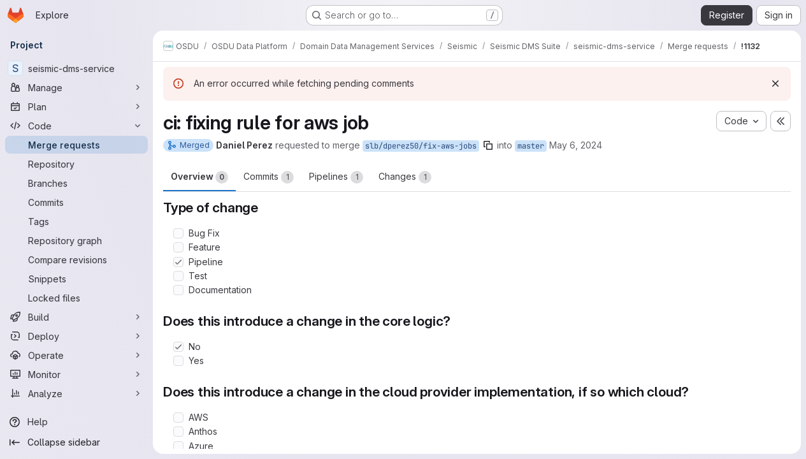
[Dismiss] (775, 83)
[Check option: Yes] (178, 361)
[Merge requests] (76, 145)
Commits (268, 177)
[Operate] (76, 355)
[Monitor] (76, 374)
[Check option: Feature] (178, 247)
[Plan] (76, 106)
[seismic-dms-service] (76, 68)
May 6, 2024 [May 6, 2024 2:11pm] (575, 145)
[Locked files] (76, 298)
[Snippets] (76, 279)
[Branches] (76, 183)
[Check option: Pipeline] (178, 262)
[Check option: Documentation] (178, 290)
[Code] (76, 126)
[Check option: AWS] (178, 417)
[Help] (76, 422)
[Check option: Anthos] (178, 431)
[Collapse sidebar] (76, 442)
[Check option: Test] (178, 276)
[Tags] (76, 221)
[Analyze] (76, 393)
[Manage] (76, 87)
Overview (199, 177)
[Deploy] (76, 336)
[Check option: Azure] (178, 446)
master (530, 146)
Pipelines (336, 177)
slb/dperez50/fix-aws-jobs (421, 146)
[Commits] (76, 202)
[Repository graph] (76, 240)
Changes (404, 177)
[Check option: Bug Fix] (178, 233)
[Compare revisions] (76, 259)
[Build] (76, 317)
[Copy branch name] (488, 145)
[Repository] (76, 164)
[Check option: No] (178, 347)
